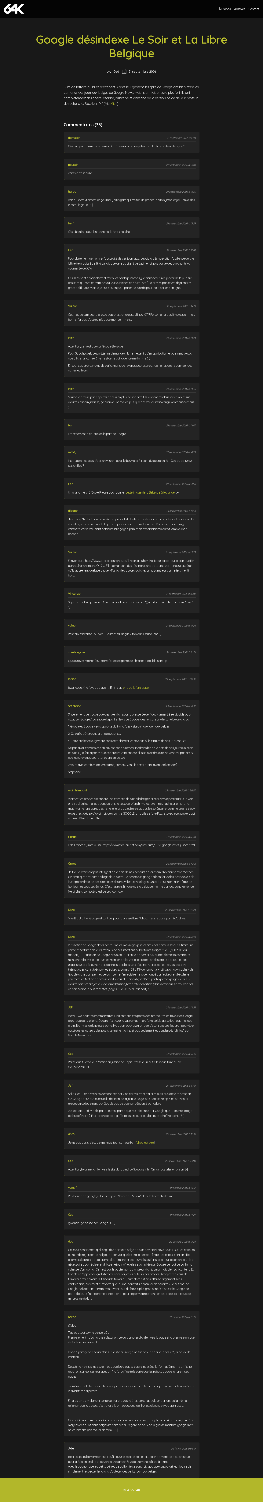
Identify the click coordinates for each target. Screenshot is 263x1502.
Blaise (72, 679)
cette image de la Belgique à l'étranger (151, 492)
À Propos (224, 9)
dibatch (73, 511)
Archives (239, 9)
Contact (253, 9)
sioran (72, 837)
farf (71, 425)
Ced (70, 250)
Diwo (71, 910)
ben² (71, 223)
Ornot (72, 863)
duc (70, 1241)
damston (74, 138)
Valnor (72, 306)
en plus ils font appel (136, 687)
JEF (70, 1007)
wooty (72, 452)
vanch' (72, 1188)
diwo (71, 1134)
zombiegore (76, 652)
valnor (72, 625)
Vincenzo (74, 594)
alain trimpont (77, 790)
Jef (70, 1085)
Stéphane (74, 706)
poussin (73, 165)
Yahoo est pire (144, 1142)
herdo (72, 191)
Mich (113, 103)
